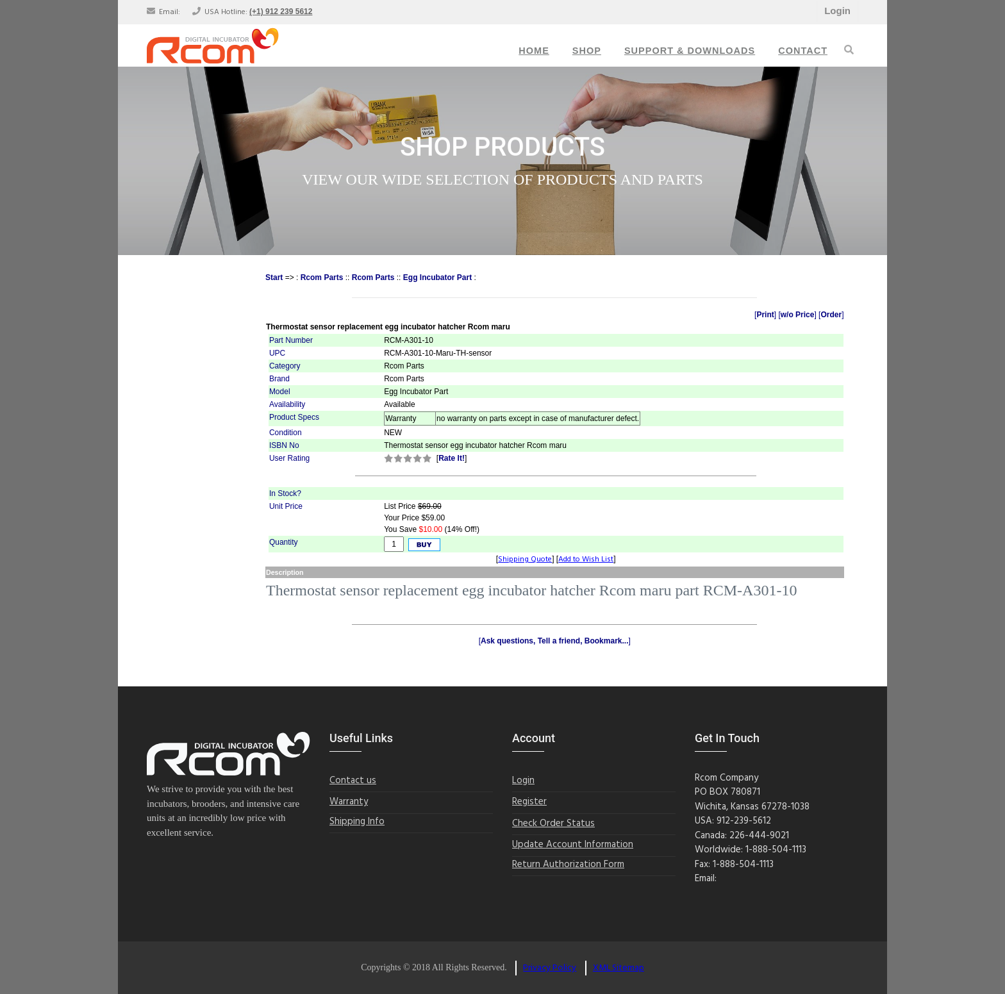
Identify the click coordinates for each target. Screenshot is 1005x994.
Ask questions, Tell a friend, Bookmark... (555, 640)
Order (831, 314)
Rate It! (451, 458)
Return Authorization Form (568, 864)
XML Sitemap (618, 968)
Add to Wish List (585, 559)
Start (274, 277)
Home (534, 51)
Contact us (352, 781)
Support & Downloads (689, 51)
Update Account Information (572, 845)
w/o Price (798, 314)
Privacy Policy (549, 968)
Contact (802, 51)
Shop (586, 51)
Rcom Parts (322, 277)
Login (837, 10)
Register (529, 802)
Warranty (348, 802)
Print (765, 314)
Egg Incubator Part (437, 277)
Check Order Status (553, 823)
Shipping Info (357, 822)
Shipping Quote (525, 559)
